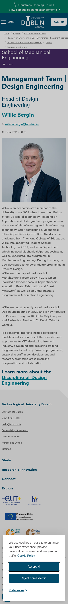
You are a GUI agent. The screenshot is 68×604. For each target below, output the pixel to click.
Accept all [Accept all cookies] (34, 566)
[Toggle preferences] (18, 590)
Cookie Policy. (26, 555)
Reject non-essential (34, 578)
